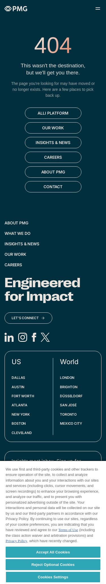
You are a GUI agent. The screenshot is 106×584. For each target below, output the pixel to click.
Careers (13, 264)
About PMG (16, 222)
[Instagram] (22, 337)
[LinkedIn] (9, 337)
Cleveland (22, 433)
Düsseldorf (71, 396)
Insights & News (22, 243)
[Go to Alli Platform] (53, 113)
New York (21, 414)
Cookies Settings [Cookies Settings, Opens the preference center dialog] (53, 577)
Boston (19, 423)
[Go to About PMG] (53, 172)
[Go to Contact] (53, 186)
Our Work (15, 254)
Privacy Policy (16, 541)
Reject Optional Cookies (53, 564)
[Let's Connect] (28, 318)
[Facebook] (34, 337)
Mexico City (71, 423)
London (67, 377)
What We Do (18, 233)
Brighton (68, 387)
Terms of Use (68, 530)
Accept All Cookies (53, 552)
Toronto (68, 414)
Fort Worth (23, 396)
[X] (45, 337)
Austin (18, 387)
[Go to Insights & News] (53, 142)
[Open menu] (97, 8)
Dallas (18, 377)
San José (68, 405)
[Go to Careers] (53, 157)
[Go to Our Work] (53, 128)
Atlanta (19, 405)
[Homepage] (16, 8)
